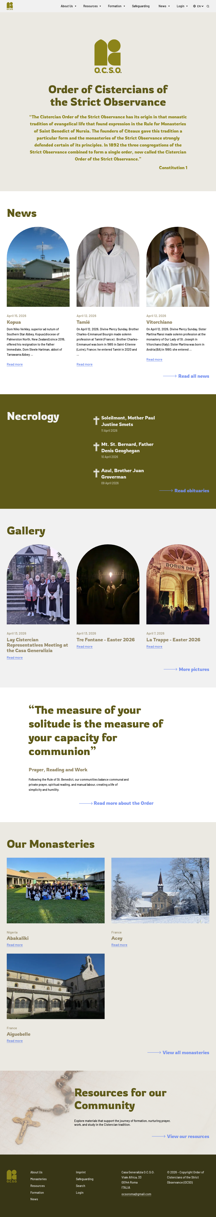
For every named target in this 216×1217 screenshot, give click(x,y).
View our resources (180, 1136)
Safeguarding (141, 6)
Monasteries (38, 1179)
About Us (67, 6)
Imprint (81, 1172)
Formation (115, 6)
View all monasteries (178, 1052)
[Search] (208, 6)
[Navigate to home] (12, 6)
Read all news (186, 376)
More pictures (186, 669)
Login (180, 6)
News (162, 6)
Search (80, 1186)
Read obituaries (184, 490)
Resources (90, 6)
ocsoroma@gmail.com (136, 1194)
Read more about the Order (116, 803)
